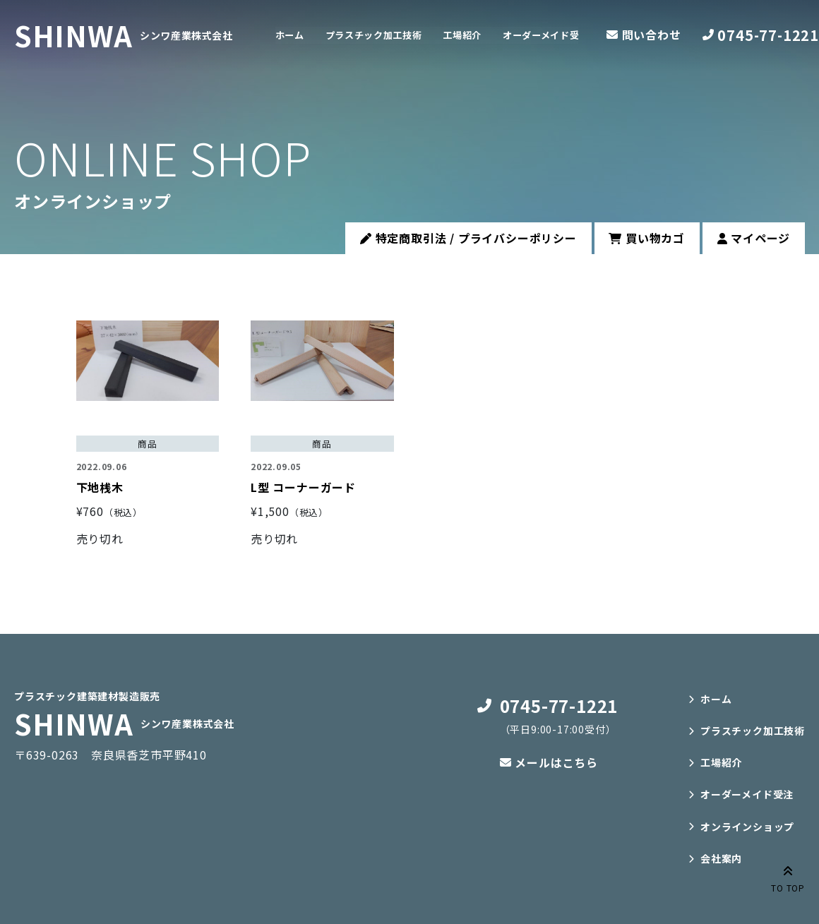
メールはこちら (556, 762)
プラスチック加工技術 (392, 35)
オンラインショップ (747, 827)
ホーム (294, 35)
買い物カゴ (647, 237)
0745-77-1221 (768, 35)
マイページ (754, 237)
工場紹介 (496, 35)
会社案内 (721, 858)
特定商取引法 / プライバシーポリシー (468, 237)
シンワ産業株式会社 (187, 35)
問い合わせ (651, 35)
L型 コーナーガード (303, 487)
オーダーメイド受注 (747, 794)
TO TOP (788, 877)
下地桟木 (100, 487)
